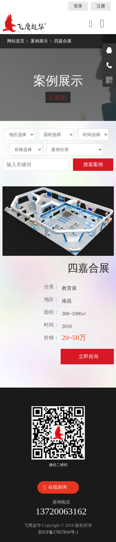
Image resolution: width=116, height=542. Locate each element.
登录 (78, 6)
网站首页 (15, 41)
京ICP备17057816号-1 (58, 532)
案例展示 (39, 41)
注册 (101, 6)
